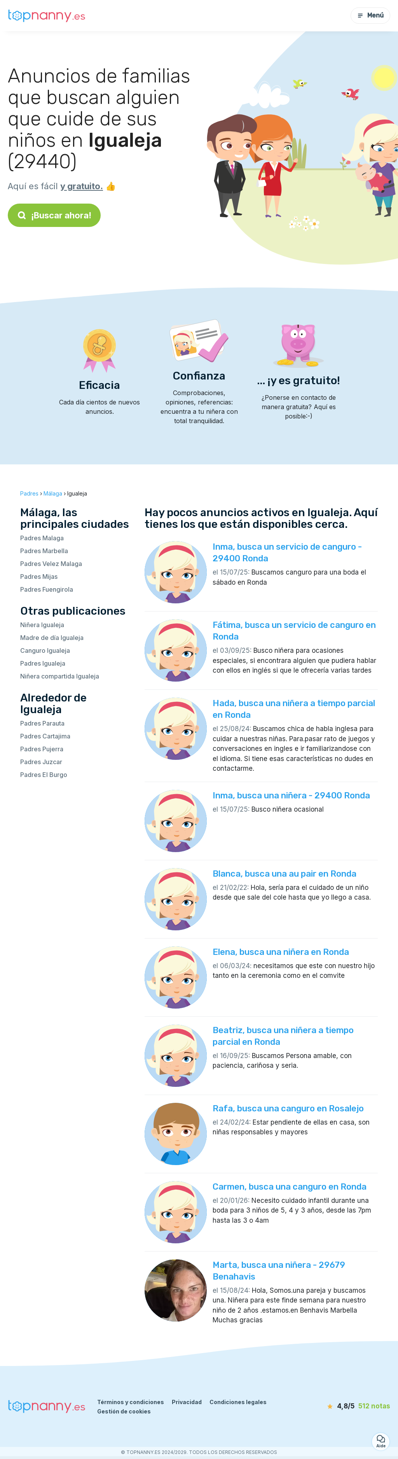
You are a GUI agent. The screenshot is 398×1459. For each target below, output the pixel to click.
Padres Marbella (44, 551)
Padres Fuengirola (46, 589)
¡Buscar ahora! (54, 215)
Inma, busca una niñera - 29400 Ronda (291, 795)
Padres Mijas (39, 576)
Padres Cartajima (45, 736)
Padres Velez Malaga (51, 564)
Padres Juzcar (41, 762)
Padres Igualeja (42, 663)
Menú (370, 15)
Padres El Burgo (43, 775)
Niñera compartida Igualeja (59, 676)
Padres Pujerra (41, 749)
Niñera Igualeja (42, 625)
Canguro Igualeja (45, 650)
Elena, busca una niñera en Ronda (281, 952)
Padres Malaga (42, 538)
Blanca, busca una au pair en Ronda (284, 873)
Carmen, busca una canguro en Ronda (290, 1186)
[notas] (349, 1406)
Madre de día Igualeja (52, 638)
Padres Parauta (42, 723)
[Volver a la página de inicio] (47, 16)
